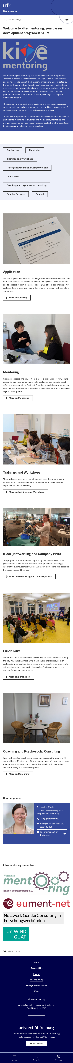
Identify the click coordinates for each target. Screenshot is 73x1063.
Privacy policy (36, 979)
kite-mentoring (10, 11)
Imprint (36, 974)
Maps (36, 991)
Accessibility (37, 968)
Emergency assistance (36, 985)
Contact (37, 962)
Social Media (36, 1043)
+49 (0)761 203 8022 (49, 818)
